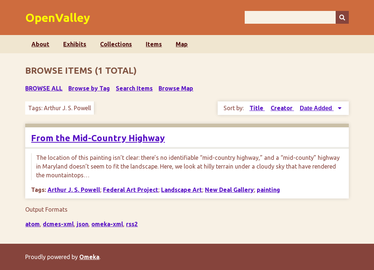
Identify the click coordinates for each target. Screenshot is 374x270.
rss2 (132, 224)
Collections (116, 44)
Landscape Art (181, 189)
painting (268, 189)
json (82, 224)
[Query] (297, 17)
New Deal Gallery (229, 189)
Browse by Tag (89, 88)
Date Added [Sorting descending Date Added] (317, 108)
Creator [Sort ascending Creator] (282, 108)
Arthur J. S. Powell (73, 189)
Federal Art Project (130, 189)
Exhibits (74, 44)
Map (182, 44)
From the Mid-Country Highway (98, 138)
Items (154, 44)
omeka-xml (107, 224)
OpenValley (57, 17)
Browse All (43, 88)
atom (32, 224)
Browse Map (176, 88)
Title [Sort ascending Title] (257, 108)
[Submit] (342, 17)
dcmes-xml (58, 224)
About (40, 44)
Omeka (89, 257)
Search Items (134, 88)
